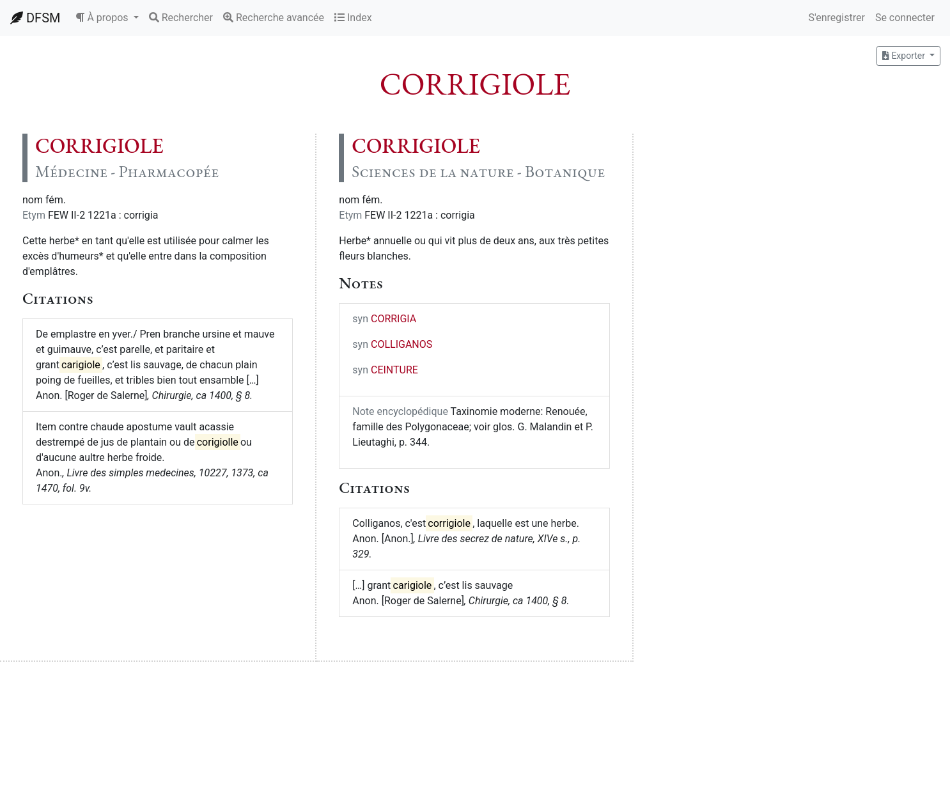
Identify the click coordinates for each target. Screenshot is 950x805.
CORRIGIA (393, 319)
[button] (106, 18)
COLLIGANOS (401, 344)
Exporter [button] (904, 56)
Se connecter (905, 18)
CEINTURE (394, 370)
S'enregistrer (836, 18)
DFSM (35, 18)
